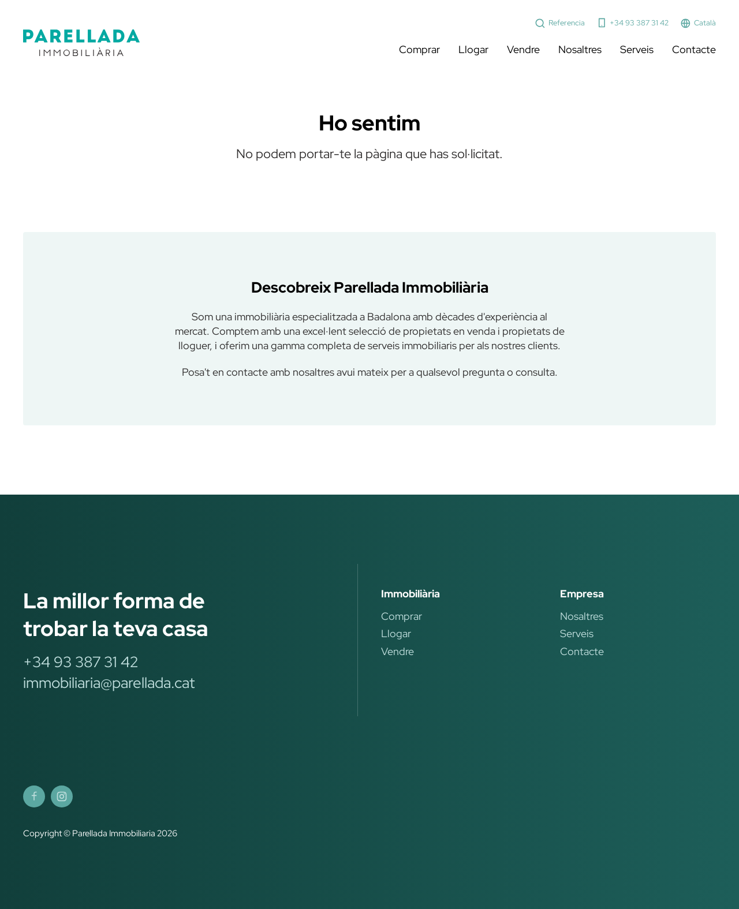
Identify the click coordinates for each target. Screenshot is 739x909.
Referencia (560, 23)
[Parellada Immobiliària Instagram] (62, 796)
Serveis (637, 49)
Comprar (419, 49)
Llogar (473, 49)
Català (698, 23)
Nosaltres (580, 49)
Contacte (694, 49)
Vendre (523, 49)
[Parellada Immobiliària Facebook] (34, 796)
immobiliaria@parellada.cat (109, 683)
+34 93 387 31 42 (632, 22)
